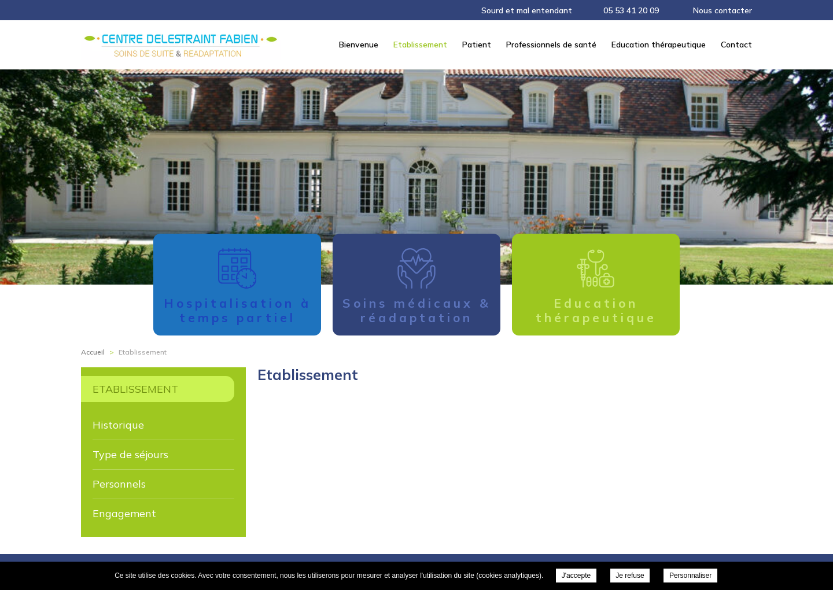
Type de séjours (130, 454)
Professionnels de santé (551, 44)
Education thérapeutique (658, 44)
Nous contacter (722, 10)
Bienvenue (358, 44)
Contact (736, 44)
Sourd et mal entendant (526, 10)
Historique (118, 425)
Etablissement (420, 44)
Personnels (119, 484)
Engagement (124, 513)
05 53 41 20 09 (631, 10)
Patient (476, 44)
